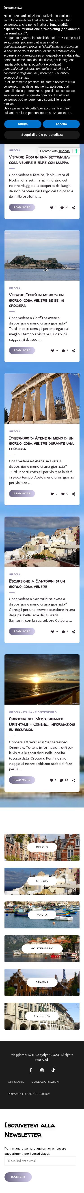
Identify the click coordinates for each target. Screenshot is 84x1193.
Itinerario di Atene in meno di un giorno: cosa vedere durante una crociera (41, 443)
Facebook (31, 1070)
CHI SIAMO (16, 1081)
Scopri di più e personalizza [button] (41, 134)
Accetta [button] (61, 124)
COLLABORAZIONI (45, 1081)
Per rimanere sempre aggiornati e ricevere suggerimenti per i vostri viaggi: (40, 1154)
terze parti (73, 38)
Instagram (42, 1070)
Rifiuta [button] (23, 124)
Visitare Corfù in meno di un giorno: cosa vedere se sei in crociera (36, 300)
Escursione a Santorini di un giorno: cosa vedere (37, 583)
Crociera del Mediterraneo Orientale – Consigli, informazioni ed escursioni (42, 724)
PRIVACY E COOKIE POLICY (29, 1093)
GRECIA (14, 150)
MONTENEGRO (46, 712)
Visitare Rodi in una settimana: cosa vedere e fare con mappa (39, 159)
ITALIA (27, 712)
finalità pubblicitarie (17, 64)
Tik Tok (53, 1070)
